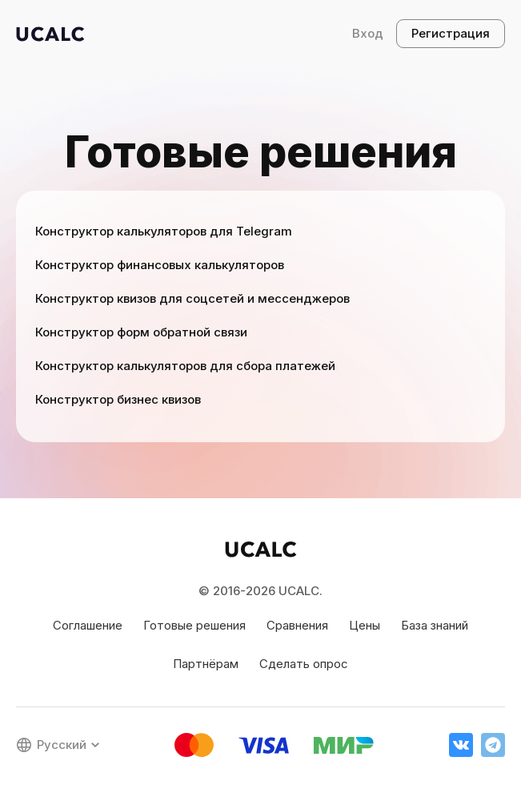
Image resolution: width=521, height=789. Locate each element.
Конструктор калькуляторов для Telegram (163, 231)
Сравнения (297, 625)
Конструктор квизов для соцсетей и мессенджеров (192, 298)
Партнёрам (205, 663)
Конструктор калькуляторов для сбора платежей (185, 365)
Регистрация (450, 33)
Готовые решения (194, 625)
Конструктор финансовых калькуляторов (159, 264)
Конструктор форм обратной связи (141, 332)
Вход (367, 33)
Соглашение (87, 625)
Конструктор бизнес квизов (118, 399)
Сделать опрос (303, 663)
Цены (364, 625)
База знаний (434, 625)
